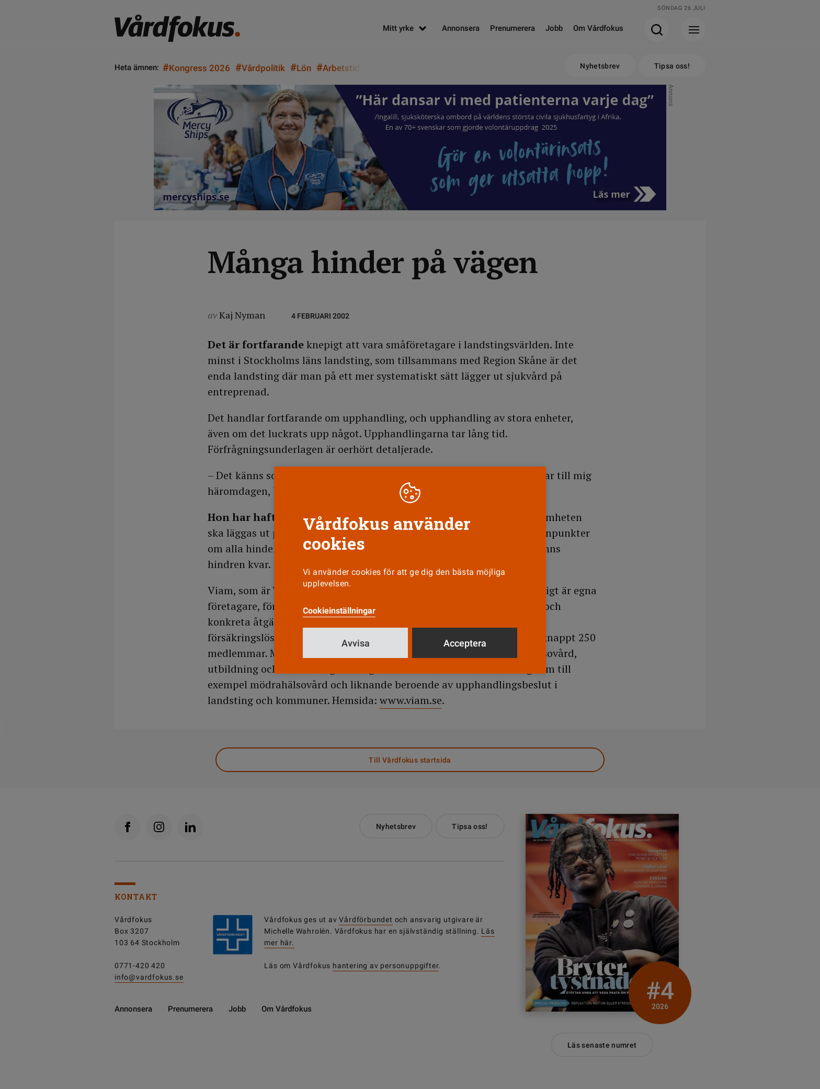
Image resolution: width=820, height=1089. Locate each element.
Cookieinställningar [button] (339, 611)
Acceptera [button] (464, 643)
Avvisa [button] (355, 643)
